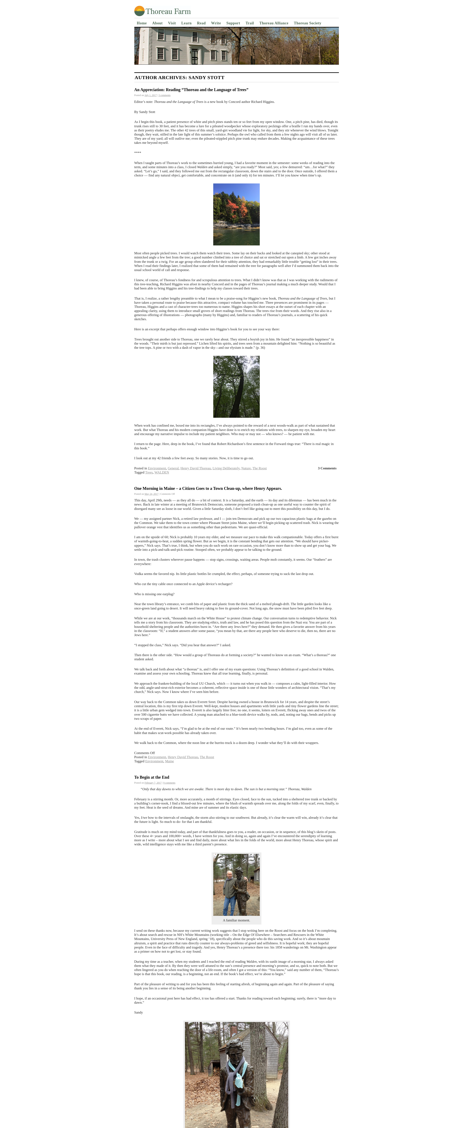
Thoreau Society (307, 23)
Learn (186, 23)
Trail (249, 23)
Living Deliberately (226, 468)
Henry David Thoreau (195, 468)
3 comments (164, 95)
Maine (169, 761)
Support (233, 23)
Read (201, 23)
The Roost (260, 468)
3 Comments (327, 468)
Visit (172, 23)
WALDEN (161, 472)
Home (142, 23)
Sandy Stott (206, 77)
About (157, 23)
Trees (149, 472)
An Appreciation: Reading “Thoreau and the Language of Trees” (191, 89)
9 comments (169, 782)
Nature (246, 468)
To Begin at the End (151, 777)
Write (216, 23)
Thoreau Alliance (273, 23)
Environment (157, 468)
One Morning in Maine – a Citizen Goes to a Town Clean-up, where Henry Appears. (208, 488)
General (173, 468)
